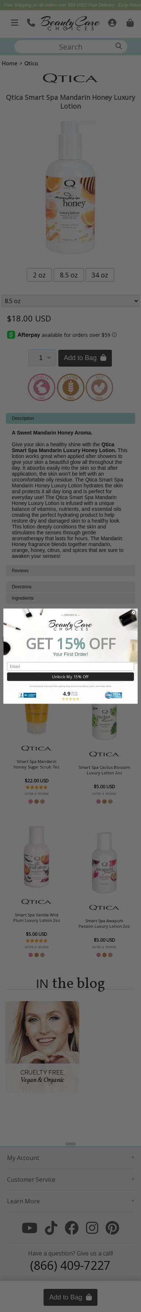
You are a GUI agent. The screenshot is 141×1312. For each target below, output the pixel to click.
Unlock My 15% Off (70, 676)
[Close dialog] (133, 612)
